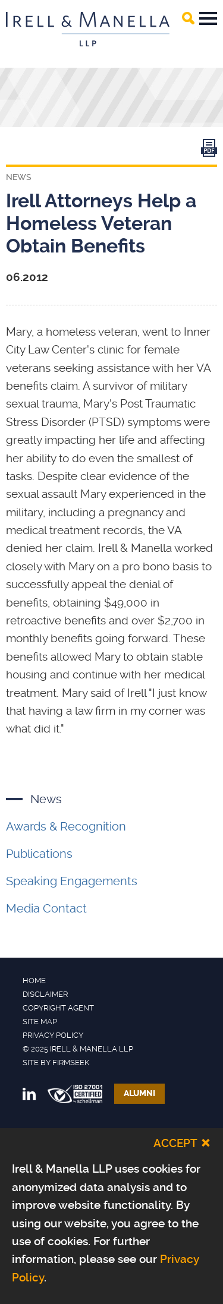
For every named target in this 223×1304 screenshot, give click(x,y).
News (46, 799)
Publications (39, 854)
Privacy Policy (53, 1035)
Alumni (139, 1093)
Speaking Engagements (71, 881)
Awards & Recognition (66, 826)
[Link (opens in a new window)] (209, 150)
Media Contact (46, 908)
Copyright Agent (58, 1007)
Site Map (40, 1021)
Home (34, 980)
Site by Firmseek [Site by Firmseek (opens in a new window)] (56, 1062)
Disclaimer (45, 994)
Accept (175, 1143)
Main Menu (208, 18)
